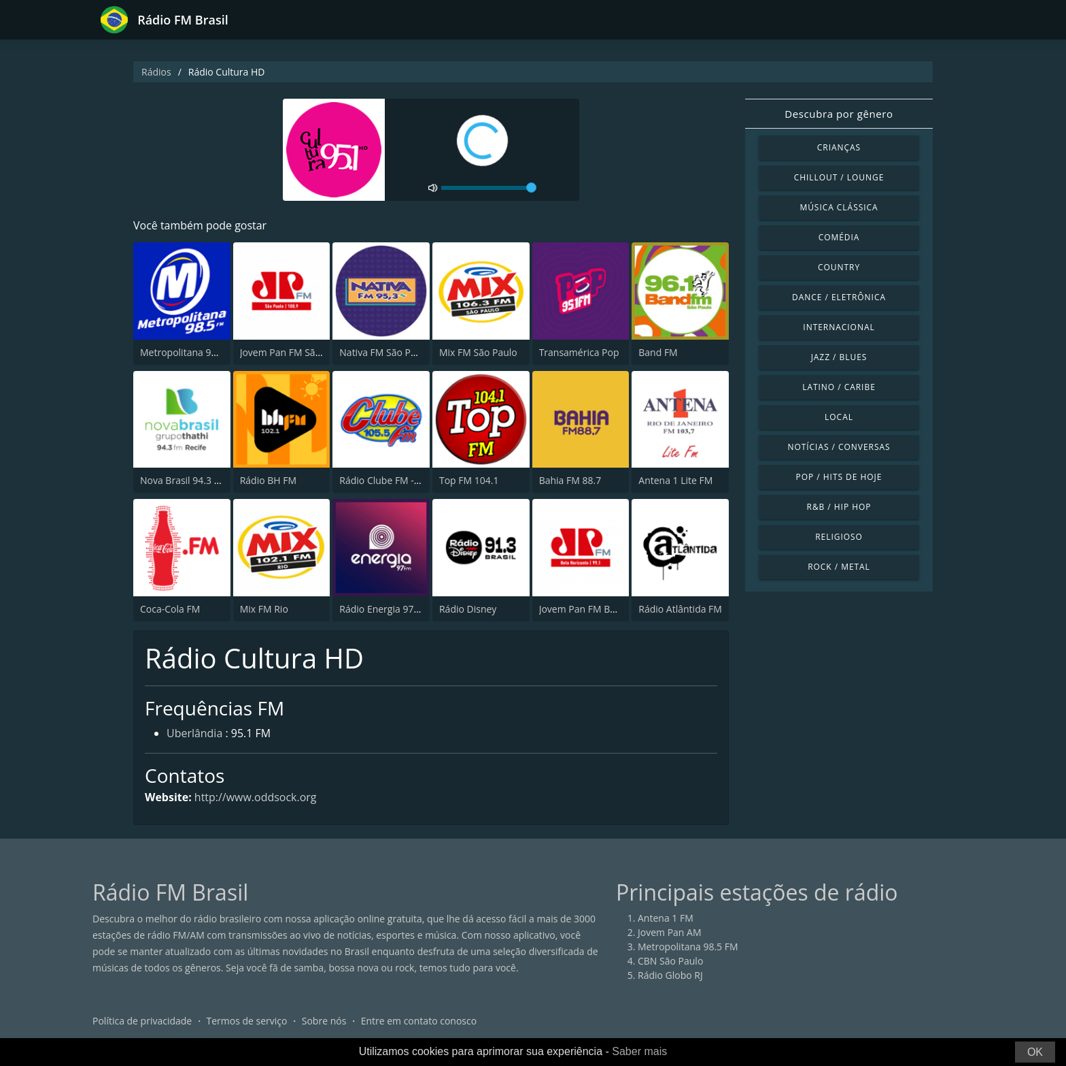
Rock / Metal (839, 566)
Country (839, 267)
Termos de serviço (247, 1021)
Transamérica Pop (579, 352)
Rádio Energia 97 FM (384, 608)
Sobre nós (324, 1021)
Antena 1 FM (665, 918)
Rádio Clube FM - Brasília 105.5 (407, 480)
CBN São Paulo (670, 961)
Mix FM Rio (264, 608)
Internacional (838, 327)
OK (1035, 1052)
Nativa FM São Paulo (384, 352)
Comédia (839, 237)
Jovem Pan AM (670, 932)
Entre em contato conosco (419, 1021)
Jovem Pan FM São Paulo (294, 352)
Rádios (156, 71)
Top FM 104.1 (469, 480)
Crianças (839, 147)
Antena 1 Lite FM (675, 480)
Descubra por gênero (839, 113)
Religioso (839, 537)
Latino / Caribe (839, 387)
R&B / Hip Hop (839, 507)
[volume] (488, 188)
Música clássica (839, 207)
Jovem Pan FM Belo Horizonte (604, 608)
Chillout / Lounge (839, 177)
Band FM (657, 352)
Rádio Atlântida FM (680, 608)
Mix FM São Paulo (478, 352)
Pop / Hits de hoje (839, 477)
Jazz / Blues (839, 357)
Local (839, 417)
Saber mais (639, 1051)
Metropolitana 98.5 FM (190, 352)
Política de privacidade (142, 1021)
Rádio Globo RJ (670, 975)
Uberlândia (194, 733)
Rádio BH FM (268, 480)
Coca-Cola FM (170, 608)
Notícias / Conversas (838, 447)
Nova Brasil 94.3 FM (183, 480)
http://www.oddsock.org (255, 797)
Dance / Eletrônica (839, 297)
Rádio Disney (467, 608)
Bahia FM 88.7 (570, 480)
